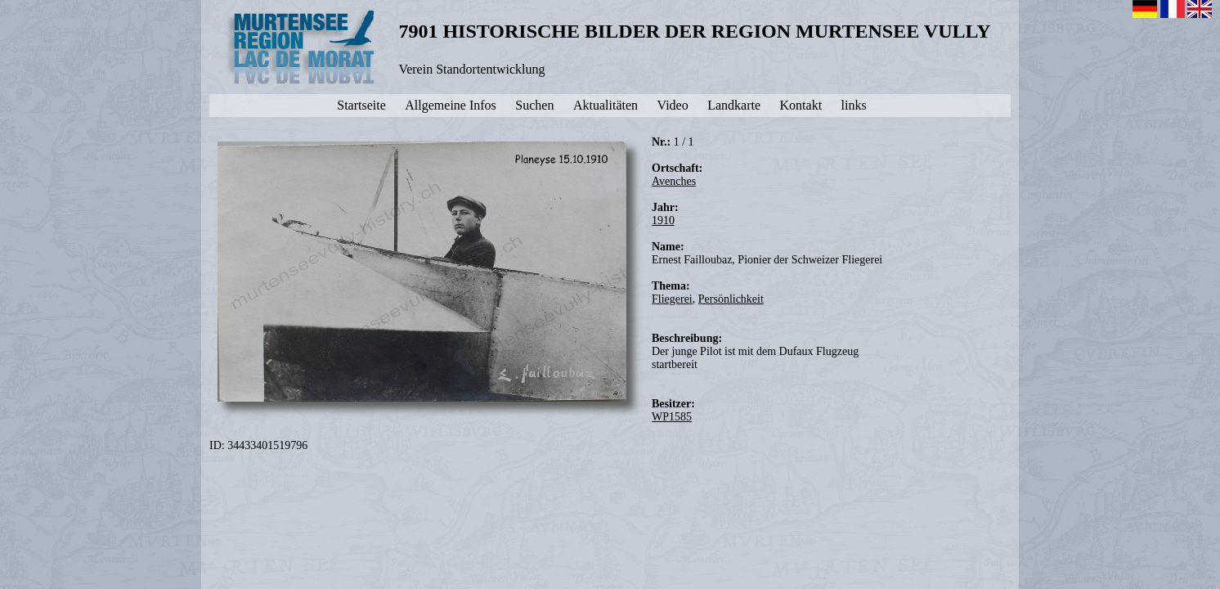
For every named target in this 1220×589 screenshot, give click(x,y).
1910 (663, 220)
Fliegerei (672, 299)
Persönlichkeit (731, 299)
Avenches (674, 181)
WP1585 (672, 417)
